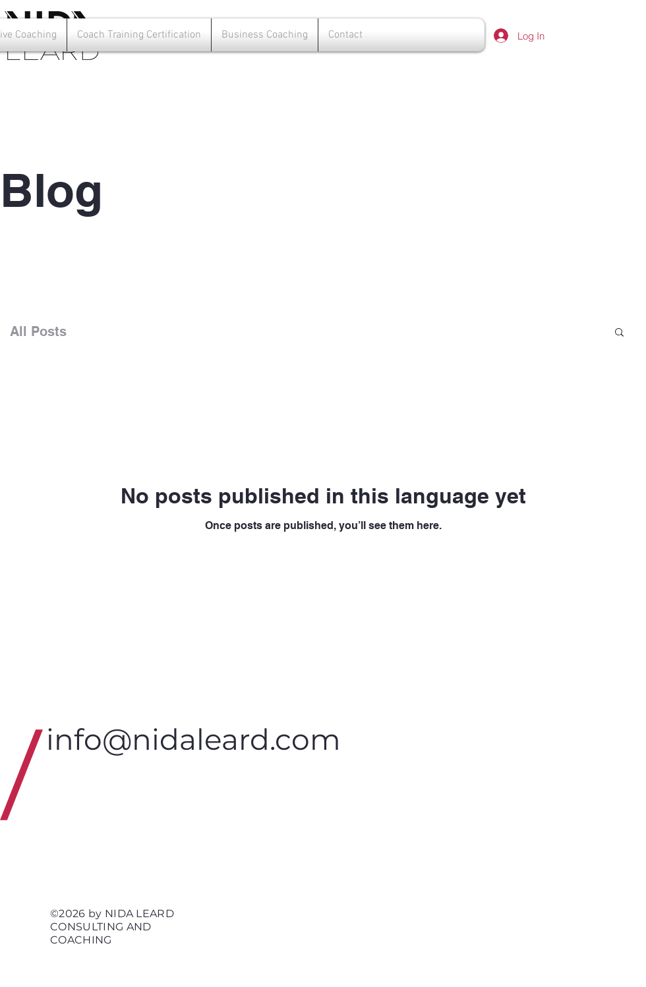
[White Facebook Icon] (91, 848)
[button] (619, 333)
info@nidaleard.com (193, 739)
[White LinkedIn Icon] (60, 848)
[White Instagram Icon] (123, 848)
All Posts (38, 331)
